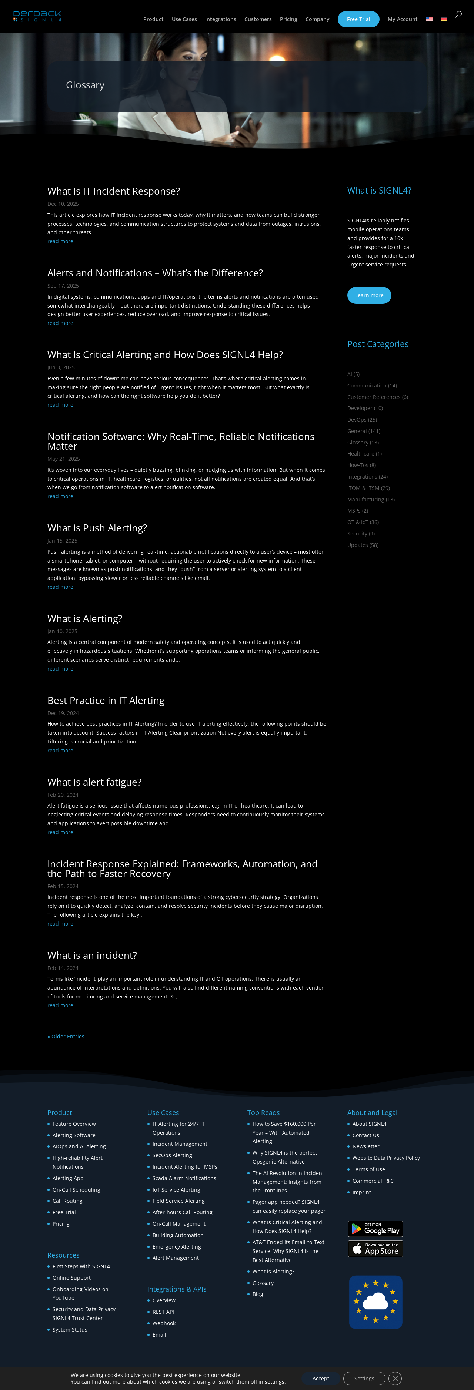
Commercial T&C (373, 1180)
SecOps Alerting (172, 1155)
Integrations (220, 20)
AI (349, 373)
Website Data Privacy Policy (386, 1157)
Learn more (369, 295)
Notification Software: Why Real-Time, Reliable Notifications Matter (180, 441)
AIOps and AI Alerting (79, 1146)
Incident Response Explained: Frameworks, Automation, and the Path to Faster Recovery (182, 868)
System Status (70, 1329)
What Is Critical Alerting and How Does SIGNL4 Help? (165, 354)
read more (60, 241)
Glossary (357, 442)
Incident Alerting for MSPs (185, 1166)
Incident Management (180, 1143)
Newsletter (366, 1146)
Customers (258, 20)
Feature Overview (74, 1123)
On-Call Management (179, 1223)
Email (159, 1334)
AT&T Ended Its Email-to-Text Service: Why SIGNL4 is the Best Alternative (288, 1251)
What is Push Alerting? (97, 527)
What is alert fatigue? (94, 782)
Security (357, 533)
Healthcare (360, 453)
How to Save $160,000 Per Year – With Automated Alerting (284, 1132)
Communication (367, 385)
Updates (357, 544)
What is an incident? (92, 955)
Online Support (72, 1277)
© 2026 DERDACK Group (77, 1372)
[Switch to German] (444, 25)
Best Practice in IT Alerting (105, 700)
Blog (258, 1293)
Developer (360, 408)
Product (153, 20)
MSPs (354, 510)
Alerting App (68, 1178)
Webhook (164, 1323)
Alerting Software (74, 1135)
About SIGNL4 (370, 1123)
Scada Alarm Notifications (184, 1178)
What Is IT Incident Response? (113, 191)
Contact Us (366, 1135)
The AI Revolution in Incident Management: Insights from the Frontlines (288, 1181)
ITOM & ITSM (363, 487)
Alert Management (176, 1257)
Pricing (288, 20)
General (357, 430)
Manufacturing (365, 499)
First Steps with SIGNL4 (81, 1266)
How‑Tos (357, 465)
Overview (164, 1300)
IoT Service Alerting (176, 1189)
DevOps (357, 419)
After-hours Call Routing (183, 1212)
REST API (163, 1311)
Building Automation (179, 1235)
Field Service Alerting (179, 1200)
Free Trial (358, 19)
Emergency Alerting (177, 1246)
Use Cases (184, 20)
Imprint (362, 1192)
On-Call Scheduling (76, 1189)
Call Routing (68, 1200)
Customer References (374, 396)
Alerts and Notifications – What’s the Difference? (155, 272)
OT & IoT (357, 522)
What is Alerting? (84, 618)
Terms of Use (369, 1169)
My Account (403, 20)
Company (318, 20)
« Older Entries (65, 1036)
